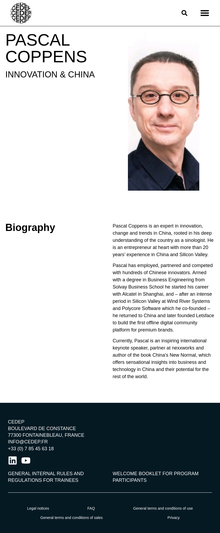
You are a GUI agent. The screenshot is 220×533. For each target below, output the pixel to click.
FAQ (91, 508)
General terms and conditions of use (163, 508)
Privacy (173, 517)
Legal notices (38, 508)
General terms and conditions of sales (71, 517)
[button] (205, 13)
